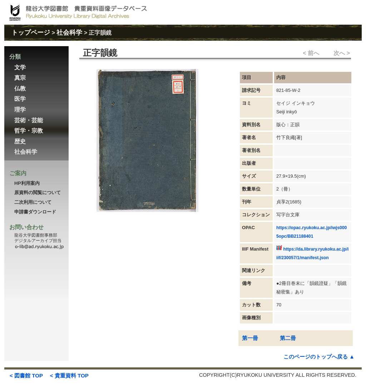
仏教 (20, 88)
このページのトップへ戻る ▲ (319, 357)
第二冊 (288, 338)
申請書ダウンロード (35, 211)
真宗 (20, 78)
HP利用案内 (27, 183)
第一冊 (250, 338)
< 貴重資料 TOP (69, 375)
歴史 (20, 141)
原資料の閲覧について (37, 192)
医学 (20, 99)
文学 (20, 67)
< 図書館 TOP (26, 375)
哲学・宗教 (28, 131)
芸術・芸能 (28, 120)
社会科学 (69, 32)
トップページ (30, 32)
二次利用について (32, 202)
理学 (20, 110)
